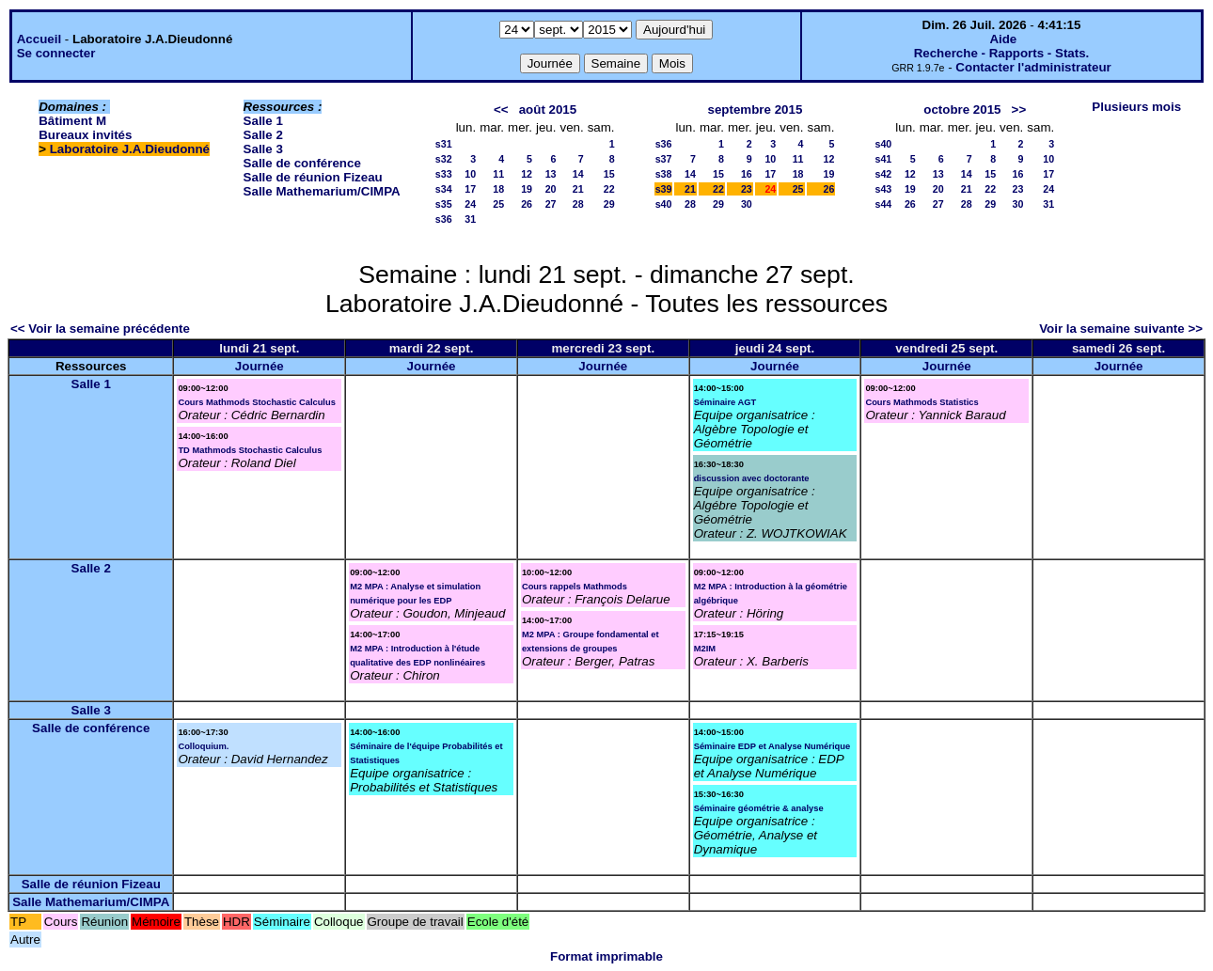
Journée (259, 366)
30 (746, 204)
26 (526, 204)
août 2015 (548, 109)
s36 (443, 219)
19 (526, 189)
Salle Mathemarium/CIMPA (322, 191)
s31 (443, 143)
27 (551, 204)
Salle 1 (263, 121)
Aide (1002, 39)
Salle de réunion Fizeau (313, 177)
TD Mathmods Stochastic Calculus (250, 450)
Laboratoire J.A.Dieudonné (130, 149)
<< (501, 109)
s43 (882, 189)
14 (578, 174)
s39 (663, 189)
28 (578, 204)
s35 (443, 204)
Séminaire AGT (725, 402)
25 (498, 204)
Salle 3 (263, 149)
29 (609, 204)
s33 (443, 174)
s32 (443, 158)
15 (609, 174)
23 (746, 189)
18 (498, 189)
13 (551, 174)
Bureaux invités (85, 135)
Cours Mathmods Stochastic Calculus (256, 402)
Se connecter (56, 53)
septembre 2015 (755, 109)
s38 (663, 174)
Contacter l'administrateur (1033, 67)
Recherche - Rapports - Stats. (1002, 53)
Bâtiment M (72, 121)
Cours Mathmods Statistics (921, 402)
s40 (663, 204)
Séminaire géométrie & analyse (759, 808)
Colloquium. (203, 746)
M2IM (705, 648)
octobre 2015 (961, 109)
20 (551, 189)
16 (746, 174)
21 (578, 189)
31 (470, 219)
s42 (882, 174)
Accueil (39, 39)
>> (1019, 109)
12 (526, 174)
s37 (663, 158)
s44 (882, 204)
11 (498, 174)
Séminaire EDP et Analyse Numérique (772, 746)
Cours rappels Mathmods (574, 586)
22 (609, 189)
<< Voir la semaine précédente (100, 328)
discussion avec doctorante (752, 478)
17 (470, 189)
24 (470, 204)
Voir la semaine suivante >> (1121, 328)
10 (470, 174)
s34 (443, 189)
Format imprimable (606, 956)
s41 (882, 158)
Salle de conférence (302, 163)
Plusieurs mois (1136, 107)
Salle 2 (263, 135)
